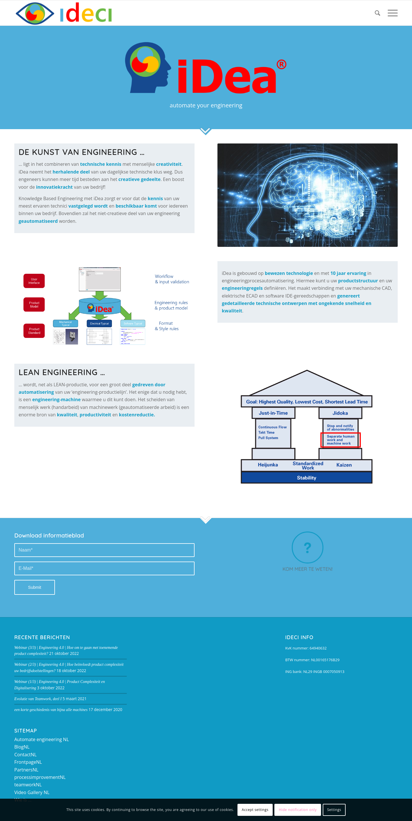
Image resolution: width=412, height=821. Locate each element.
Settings (334, 809)
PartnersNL (26, 770)
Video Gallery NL (31, 792)
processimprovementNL (40, 777)
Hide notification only (298, 809)
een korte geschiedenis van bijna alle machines (51, 710)
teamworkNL (28, 784)
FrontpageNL (28, 762)
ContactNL (25, 754)
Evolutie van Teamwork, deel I (38, 699)
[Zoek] (377, 12)
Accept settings (255, 809)
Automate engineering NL (41, 739)
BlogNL (21, 747)
